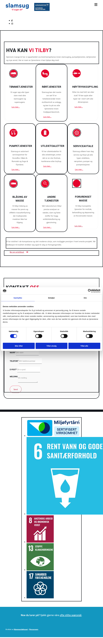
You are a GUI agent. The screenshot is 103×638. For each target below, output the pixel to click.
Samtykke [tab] (18, 298)
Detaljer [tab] (51, 298)
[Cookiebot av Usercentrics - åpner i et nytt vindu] (89, 291)
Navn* (12, 352)
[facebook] (12, 20)
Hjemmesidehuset (21, 629)
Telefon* (14, 361)
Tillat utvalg (51, 346)
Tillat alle (84, 346)
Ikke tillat (19, 346)
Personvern (33, 629)
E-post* (13, 369)
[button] (15, 106)
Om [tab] (85, 298)
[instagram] (12, 23)
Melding (14, 376)
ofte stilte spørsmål (71, 615)
